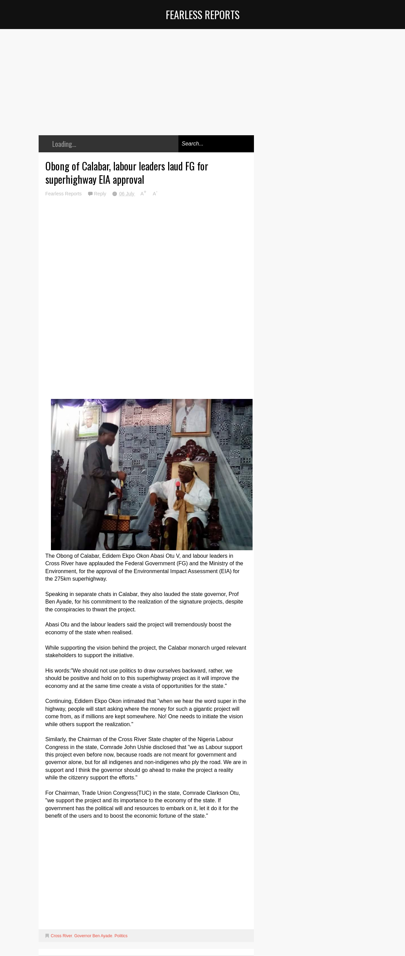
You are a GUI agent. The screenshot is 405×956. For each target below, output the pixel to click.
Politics (120, 935)
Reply (101, 193)
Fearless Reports (203, 14)
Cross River (61, 935)
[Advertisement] (146, 87)
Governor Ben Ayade (93, 935)
